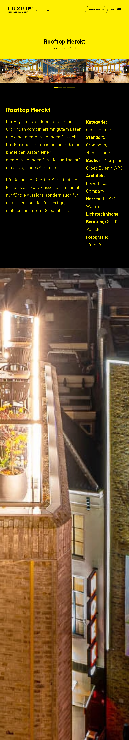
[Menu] (116, 9)
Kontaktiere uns (96, 9)
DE (48, 10)
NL (37, 10)
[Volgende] (126, 69)
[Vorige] (2, 69)
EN (42, 10)
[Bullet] (56, 87)
